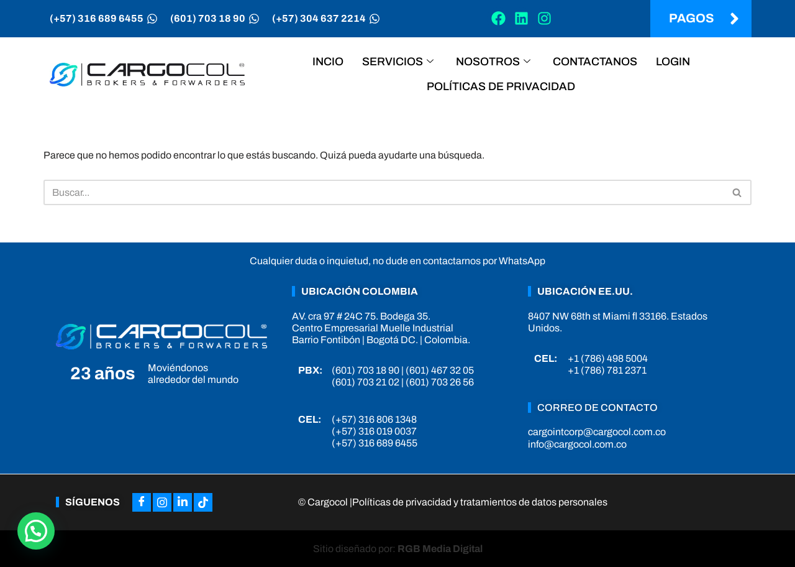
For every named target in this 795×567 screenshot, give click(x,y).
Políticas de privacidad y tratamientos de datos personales (479, 502)
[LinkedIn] (182, 502)
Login (673, 61)
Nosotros (493, 61)
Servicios (398, 61)
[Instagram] (162, 502)
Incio (327, 61)
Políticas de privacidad (501, 86)
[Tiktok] (203, 502)
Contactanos (595, 61)
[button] (36, 531)
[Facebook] (141, 502)
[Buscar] (383, 192)
